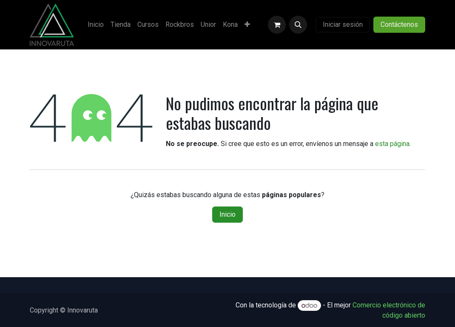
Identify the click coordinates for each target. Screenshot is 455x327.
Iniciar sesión (343, 24)
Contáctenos (399, 24)
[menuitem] (95, 25)
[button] (298, 25)
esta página (392, 144)
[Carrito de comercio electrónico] (277, 25)
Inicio (227, 214)
